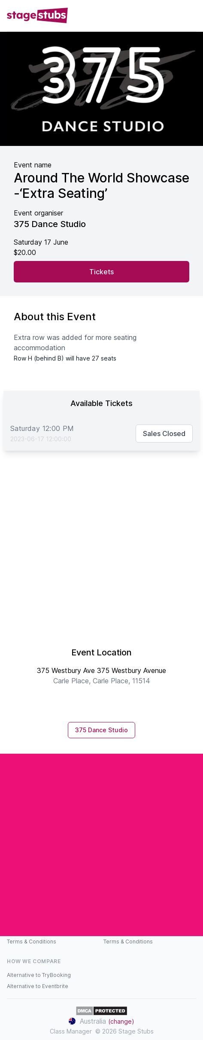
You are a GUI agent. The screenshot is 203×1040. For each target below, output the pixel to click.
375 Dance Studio (101, 730)
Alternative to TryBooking (39, 975)
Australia (101, 1021)
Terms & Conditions (31, 941)
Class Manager (71, 1031)
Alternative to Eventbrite (37, 986)
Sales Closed (164, 433)
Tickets (101, 271)
